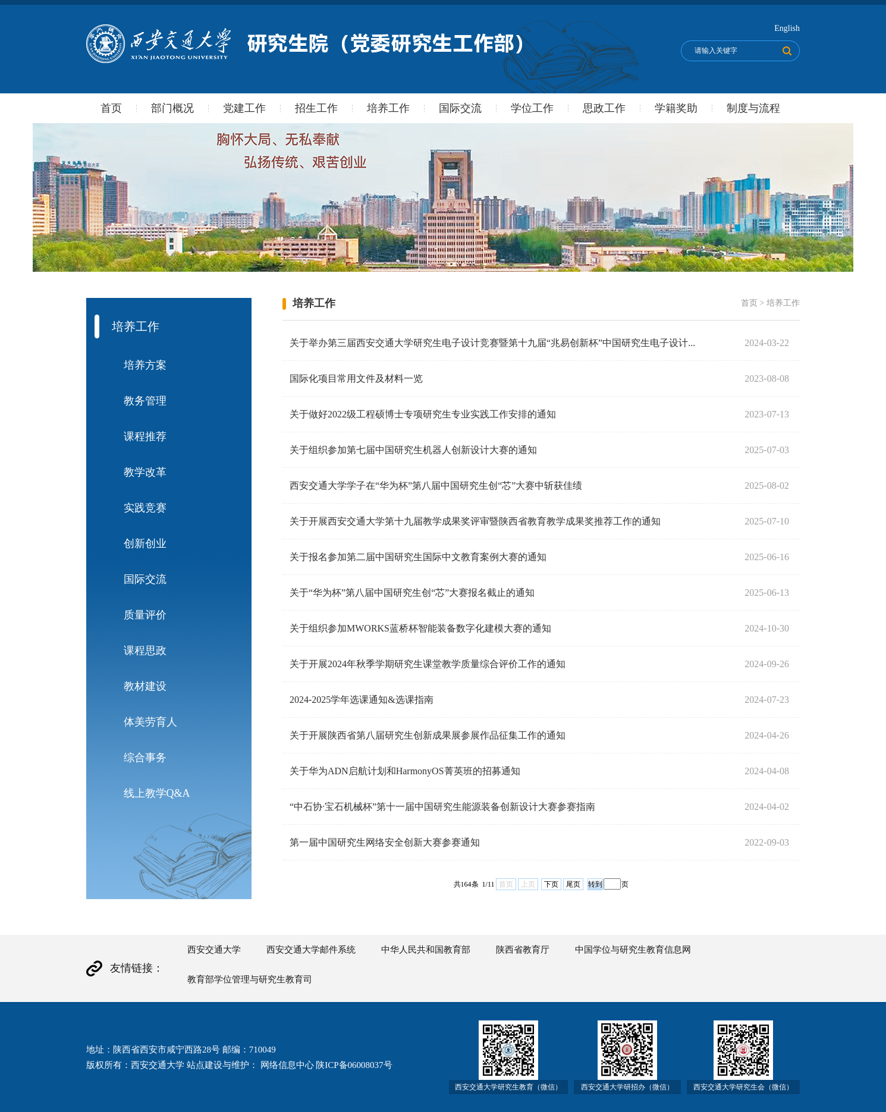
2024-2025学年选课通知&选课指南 (361, 700)
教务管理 (145, 401)
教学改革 (145, 472)
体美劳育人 (150, 722)
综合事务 (145, 758)
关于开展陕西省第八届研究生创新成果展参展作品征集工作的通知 (427, 735)
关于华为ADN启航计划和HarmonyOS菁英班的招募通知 (405, 771)
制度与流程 (753, 108)
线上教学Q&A (157, 793)
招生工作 (316, 108)
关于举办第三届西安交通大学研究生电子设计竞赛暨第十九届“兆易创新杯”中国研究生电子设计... (492, 343)
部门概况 (172, 108)
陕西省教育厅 (522, 949)
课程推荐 (145, 436)
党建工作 (244, 108)
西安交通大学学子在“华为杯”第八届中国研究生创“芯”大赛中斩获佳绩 (436, 485)
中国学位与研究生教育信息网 (633, 949)
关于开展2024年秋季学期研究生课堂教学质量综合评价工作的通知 (427, 664)
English (787, 28)
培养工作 (388, 108)
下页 (551, 884)
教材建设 (145, 686)
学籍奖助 (676, 108)
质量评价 (145, 615)
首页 (111, 108)
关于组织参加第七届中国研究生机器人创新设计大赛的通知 (413, 450)
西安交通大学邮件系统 (311, 949)
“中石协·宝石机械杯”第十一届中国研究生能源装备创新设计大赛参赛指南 (442, 807)
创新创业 (145, 543)
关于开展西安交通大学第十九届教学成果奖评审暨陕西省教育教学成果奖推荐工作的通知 (475, 521)
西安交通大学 (214, 949)
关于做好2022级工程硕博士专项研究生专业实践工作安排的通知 (423, 414)
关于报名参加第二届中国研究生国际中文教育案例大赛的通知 (418, 557)
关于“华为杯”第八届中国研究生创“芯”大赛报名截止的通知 (412, 593)
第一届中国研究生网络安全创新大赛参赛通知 (385, 842)
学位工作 (532, 108)
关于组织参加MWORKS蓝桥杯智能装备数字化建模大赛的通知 (420, 628)
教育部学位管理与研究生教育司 (249, 979)
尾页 (573, 884)
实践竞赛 (145, 508)
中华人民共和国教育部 (425, 949)
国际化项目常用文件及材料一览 (356, 378)
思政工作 (604, 108)
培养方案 (145, 365)
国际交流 (460, 108)
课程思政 (145, 650)
